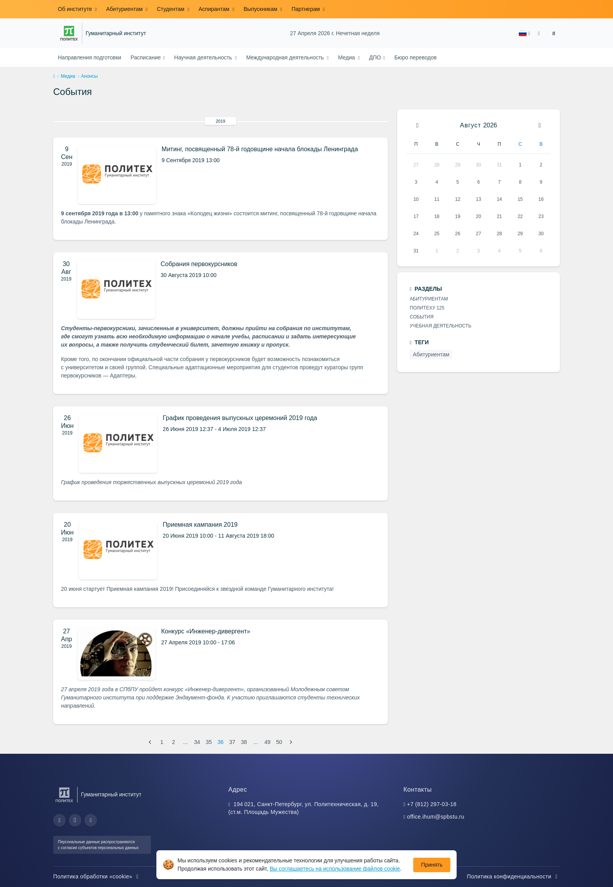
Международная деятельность (286, 57)
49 (267, 742)
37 (232, 742)
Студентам (171, 9)
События (422, 317)
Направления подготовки (89, 57)
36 (220, 742)
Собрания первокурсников (199, 264)
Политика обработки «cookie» (97, 876)
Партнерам (306, 9)
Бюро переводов (415, 57)
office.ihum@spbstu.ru (435, 817)
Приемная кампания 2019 (200, 524)
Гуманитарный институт (116, 33)
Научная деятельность (204, 57)
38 (244, 742)
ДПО (375, 57)
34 (197, 742)
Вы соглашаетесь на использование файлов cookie (335, 869)
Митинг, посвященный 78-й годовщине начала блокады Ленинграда (259, 149)
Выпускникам (261, 9)
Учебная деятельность (440, 326)
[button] (524, 33)
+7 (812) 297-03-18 (432, 804)
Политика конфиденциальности (513, 876)
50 (279, 742)
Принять (432, 865)
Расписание (146, 57)
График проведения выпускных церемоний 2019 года (240, 418)
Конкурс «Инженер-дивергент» (205, 631)
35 (209, 742)
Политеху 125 (427, 308)
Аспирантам (215, 9)
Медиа (347, 57)
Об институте (75, 9)
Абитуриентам (125, 9)
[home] (54, 76)
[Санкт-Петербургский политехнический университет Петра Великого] (69, 33)
